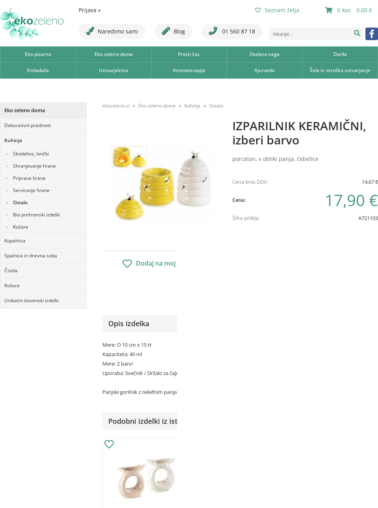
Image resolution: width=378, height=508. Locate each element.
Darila (340, 54)
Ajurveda (264, 70)
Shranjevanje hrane (34, 166)
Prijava (90, 10)
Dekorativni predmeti (27, 125)
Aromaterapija (189, 70)
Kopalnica (15, 240)
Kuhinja (13, 140)
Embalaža (38, 70)
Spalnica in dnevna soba (30, 255)
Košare (20, 227)
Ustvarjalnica (113, 70)
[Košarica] (349, 10)
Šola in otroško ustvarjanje (340, 70)
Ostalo (20, 202)
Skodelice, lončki (31, 153)
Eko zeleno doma (113, 54)
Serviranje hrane (31, 190)
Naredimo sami (112, 31)
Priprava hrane (29, 178)
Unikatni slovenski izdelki (31, 300)
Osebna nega (265, 54)
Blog (173, 31)
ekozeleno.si (116, 105)
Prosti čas (189, 54)
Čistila (11, 270)
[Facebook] (371, 34)
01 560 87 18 (232, 31)
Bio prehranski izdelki (36, 214)
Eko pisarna (38, 54)
